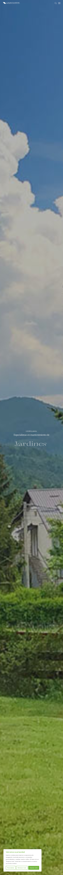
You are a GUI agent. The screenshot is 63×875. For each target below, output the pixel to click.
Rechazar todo (22, 868)
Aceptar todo (34, 868)
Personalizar (10, 868)
